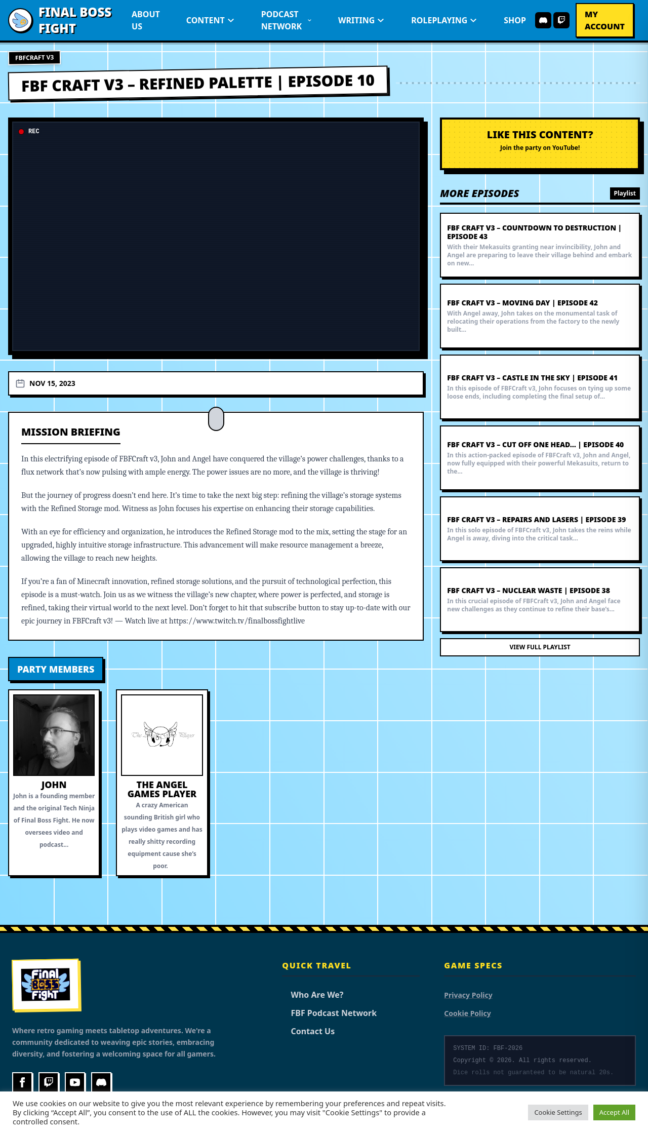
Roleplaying (444, 20)
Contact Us (308, 1031)
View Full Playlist (540, 647)
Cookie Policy (467, 1013)
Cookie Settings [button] (558, 1112)
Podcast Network (286, 20)
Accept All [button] (614, 1112)
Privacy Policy (468, 995)
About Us (146, 20)
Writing (361, 20)
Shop (515, 20)
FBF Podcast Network (329, 1013)
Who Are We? (312, 995)
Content (210, 20)
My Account (605, 20)
